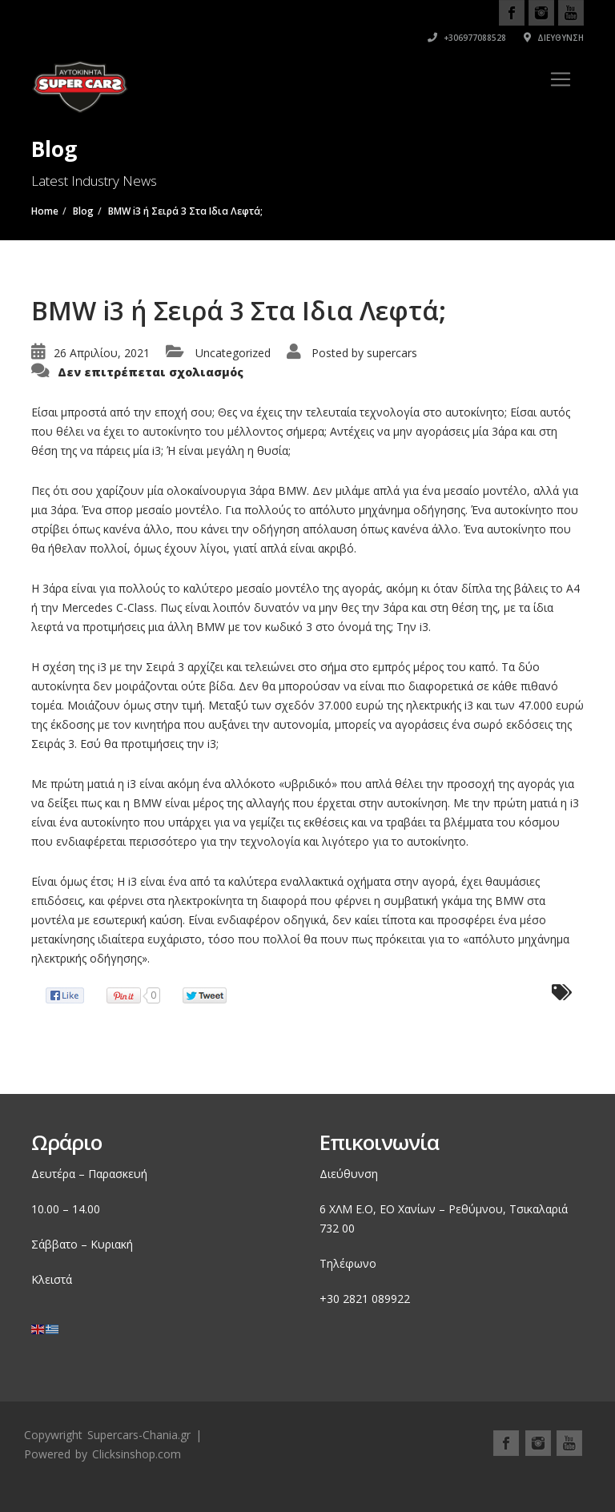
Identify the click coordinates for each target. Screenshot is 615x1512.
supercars (392, 352)
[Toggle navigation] (560, 79)
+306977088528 (467, 37)
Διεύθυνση (554, 37)
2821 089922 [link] (376, 1298)
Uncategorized (233, 352)
